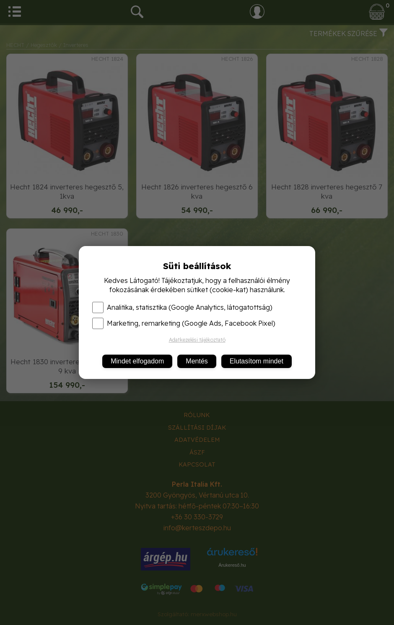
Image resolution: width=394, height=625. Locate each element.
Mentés (196, 361)
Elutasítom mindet (256, 361)
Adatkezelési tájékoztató (197, 340)
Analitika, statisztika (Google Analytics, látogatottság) (182, 307)
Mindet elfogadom (137, 361)
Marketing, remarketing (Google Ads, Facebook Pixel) (183, 323)
